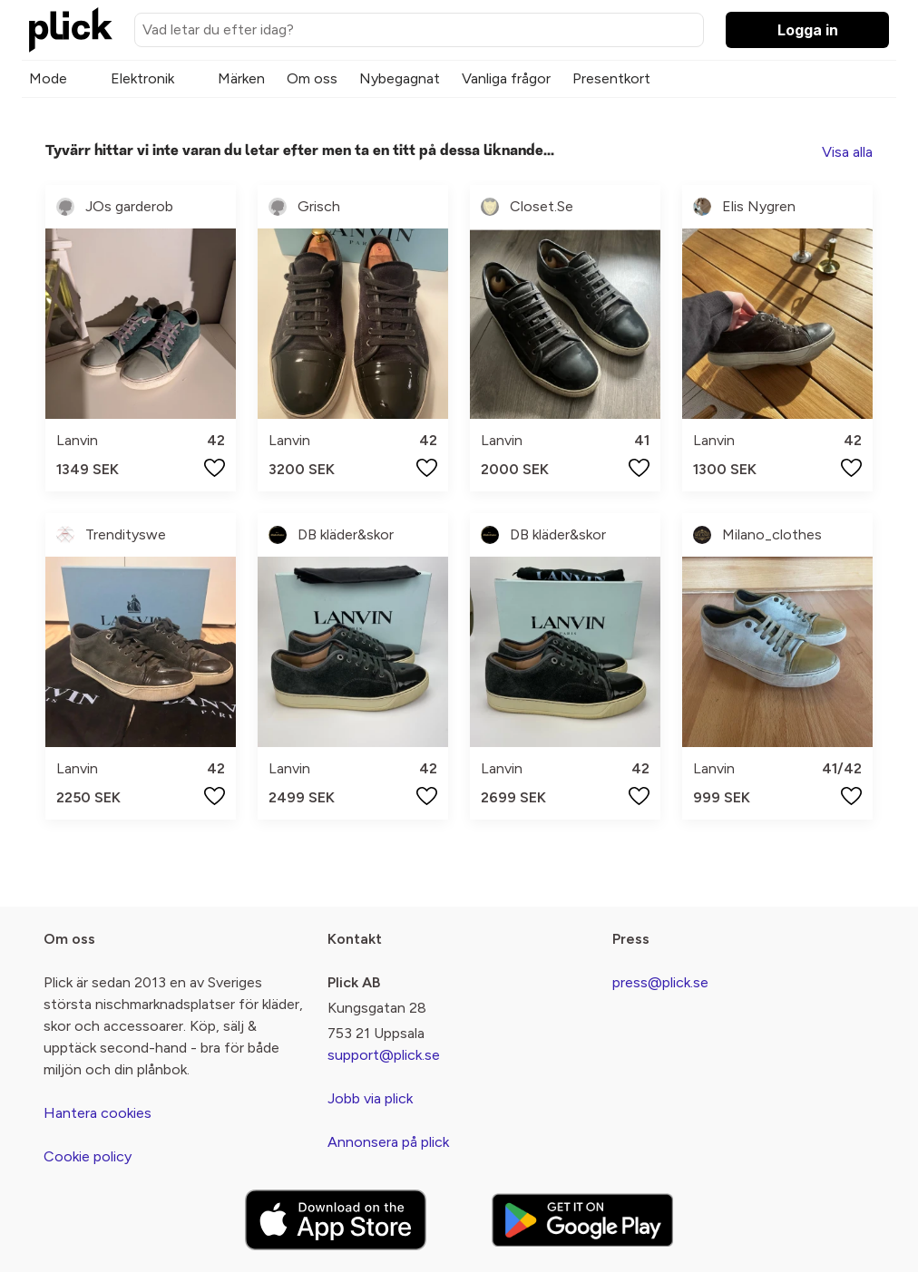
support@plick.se (383, 1054)
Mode (48, 78)
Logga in (807, 30)
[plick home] (70, 30)
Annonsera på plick (388, 1142)
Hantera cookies (97, 1112)
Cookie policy (88, 1156)
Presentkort (611, 78)
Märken (241, 78)
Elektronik (142, 78)
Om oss (312, 78)
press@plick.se (660, 982)
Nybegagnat (399, 78)
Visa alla (847, 151)
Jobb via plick (370, 1098)
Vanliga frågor (506, 78)
